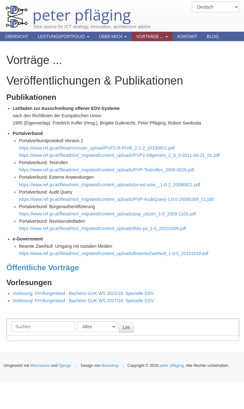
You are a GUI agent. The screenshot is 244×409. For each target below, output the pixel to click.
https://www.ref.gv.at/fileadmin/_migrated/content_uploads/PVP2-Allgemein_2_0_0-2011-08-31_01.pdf (119, 155)
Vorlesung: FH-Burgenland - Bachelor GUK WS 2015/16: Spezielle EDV (83, 293)
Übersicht (16, 36)
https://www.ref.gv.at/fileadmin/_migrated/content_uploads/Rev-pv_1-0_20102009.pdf (102, 228)
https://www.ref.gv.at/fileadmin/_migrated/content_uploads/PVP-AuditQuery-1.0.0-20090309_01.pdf (116, 199)
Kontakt (187, 36)
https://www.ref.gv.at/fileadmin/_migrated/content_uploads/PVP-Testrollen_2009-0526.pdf (106, 169)
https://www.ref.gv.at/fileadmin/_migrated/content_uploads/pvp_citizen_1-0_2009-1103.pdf (107, 213)
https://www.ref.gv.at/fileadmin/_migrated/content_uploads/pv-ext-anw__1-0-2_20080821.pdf (109, 184)
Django (64, 365)
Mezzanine (40, 365)
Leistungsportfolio (63, 36)
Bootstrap (110, 365)
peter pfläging (68, 10)
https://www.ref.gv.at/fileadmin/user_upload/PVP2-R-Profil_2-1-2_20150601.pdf (97, 147)
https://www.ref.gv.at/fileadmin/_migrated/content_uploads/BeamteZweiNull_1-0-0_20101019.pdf (113, 253)
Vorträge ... (152, 36)
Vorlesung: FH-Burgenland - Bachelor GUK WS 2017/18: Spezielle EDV (83, 300)
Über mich (113, 36)
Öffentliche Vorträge (42, 267)
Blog (212, 36)
